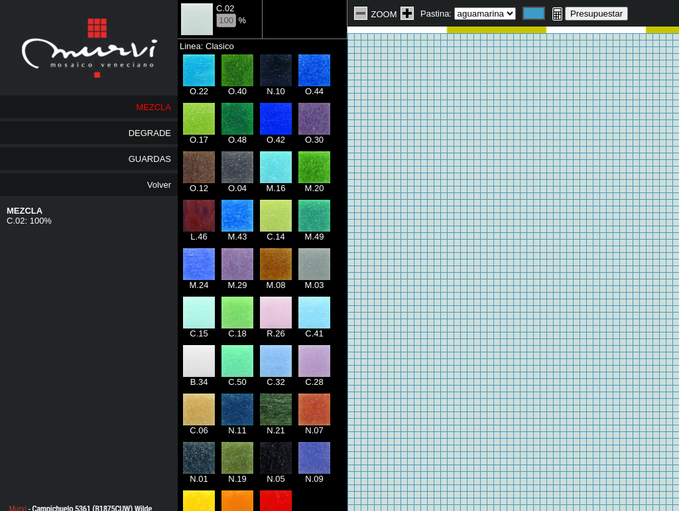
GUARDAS (150, 159)
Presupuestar (596, 14)
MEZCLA (153, 107)
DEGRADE (150, 133)
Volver (159, 185)
